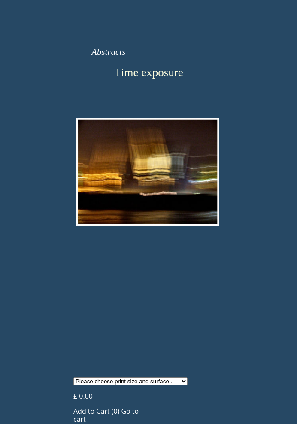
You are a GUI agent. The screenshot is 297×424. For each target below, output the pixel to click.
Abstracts (108, 52)
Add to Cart (91, 411)
